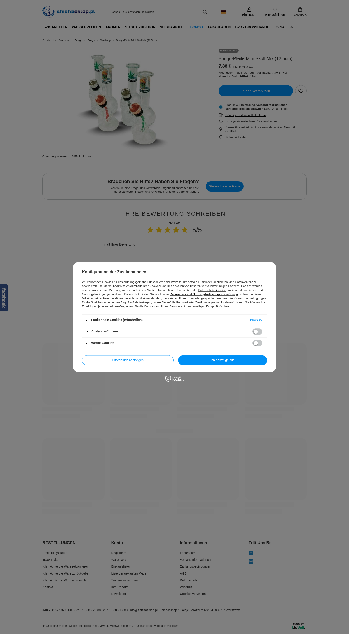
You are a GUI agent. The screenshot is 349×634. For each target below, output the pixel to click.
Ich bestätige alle (222, 360)
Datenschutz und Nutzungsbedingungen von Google (204, 294)
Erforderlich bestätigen (128, 360)
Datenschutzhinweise (212, 290)
